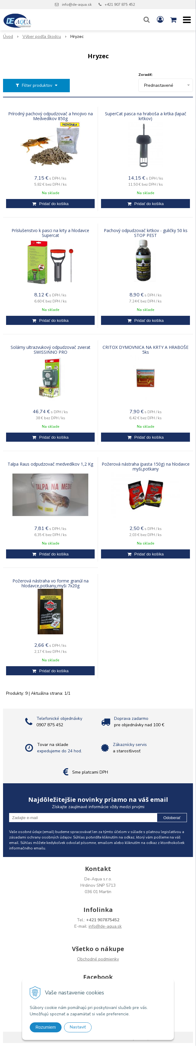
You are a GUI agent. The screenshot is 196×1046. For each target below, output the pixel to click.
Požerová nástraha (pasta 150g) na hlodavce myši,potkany (146, 466)
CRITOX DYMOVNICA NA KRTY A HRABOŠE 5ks (145, 350)
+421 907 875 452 (120, 4)
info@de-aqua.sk (77, 4)
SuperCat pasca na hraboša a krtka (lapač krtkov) (145, 116)
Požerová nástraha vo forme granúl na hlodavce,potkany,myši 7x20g (50, 583)
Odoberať (172, 817)
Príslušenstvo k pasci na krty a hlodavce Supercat (50, 233)
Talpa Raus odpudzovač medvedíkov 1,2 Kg (50, 464)
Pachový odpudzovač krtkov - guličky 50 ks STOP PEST (146, 233)
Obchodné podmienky (98, 959)
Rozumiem (45, 1027)
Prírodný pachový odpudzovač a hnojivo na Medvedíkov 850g (50, 116)
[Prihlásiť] (160, 20)
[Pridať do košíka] (50, 203)
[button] (146, 20)
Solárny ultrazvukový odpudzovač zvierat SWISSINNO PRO (50, 350)
